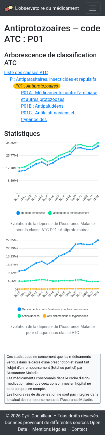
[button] (30, 213)
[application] (52, 178)
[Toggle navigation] (93, 8)
